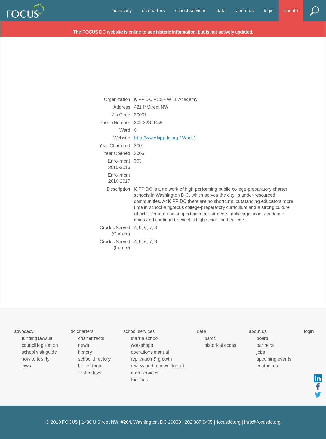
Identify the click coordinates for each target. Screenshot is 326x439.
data (221, 10)
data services (144, 372)
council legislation (40, 345)
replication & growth (151, 359)
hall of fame (90, 365)
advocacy (122, 10)
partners (265, 345)
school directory (94, 359)
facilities (139, 379)
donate (291, 10)
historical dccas (220, 345)
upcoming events (273, 359)
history (85, 352)
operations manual (150, 352)
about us (245, 10)
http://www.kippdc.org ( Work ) (165, 137)
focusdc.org (228, 422)
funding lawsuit (37, 338)
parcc (210, 338)
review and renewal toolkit (157, 365)
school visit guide (39, 352)
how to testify (35, 359)
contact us (267, 365)
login (269, 10)
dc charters (153, 10)
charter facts (91, 338)
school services (190, 10)
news (83, 345)
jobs (260, 352)
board (262, 338)
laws (26, 365)
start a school (145, 338)
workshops (142, 345)
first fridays (89, 372)
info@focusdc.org (262, 422)
